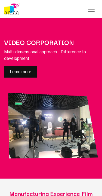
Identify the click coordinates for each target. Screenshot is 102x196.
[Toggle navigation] (91, 9)
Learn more (20, 71)
